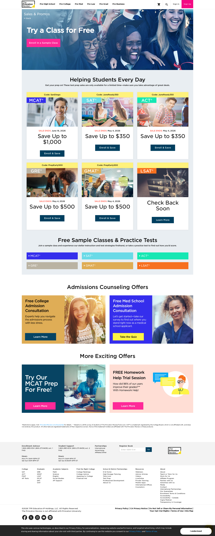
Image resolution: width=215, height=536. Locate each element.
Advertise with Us (167, 483)
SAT (23, 472)
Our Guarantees (166, 491)
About (162, 472)
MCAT (39, 478)
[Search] (167, 4)
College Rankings (83, 472)
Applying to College (85, 476)
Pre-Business (118, 4)
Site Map (189, 511)
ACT (23, 474)
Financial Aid (82, 478)
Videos (138, 476)
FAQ (23, 450)
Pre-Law (91, 4)
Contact (163, 487)
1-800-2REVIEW (37, 448)
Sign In (176, 4)
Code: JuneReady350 (107, 95)
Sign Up (187, 4)
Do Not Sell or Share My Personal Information (170, 508)
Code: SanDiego (52, 95)
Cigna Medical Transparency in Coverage (170, 501)
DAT (38, 481)
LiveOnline (139, 478)
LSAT (39, 476)
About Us (107, 483)
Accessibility (165, 496)
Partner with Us (166, 481)
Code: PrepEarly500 (52, 165)
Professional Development (113, 481)
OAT (38, 483)
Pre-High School (47, 4)
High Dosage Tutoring (112, 474)
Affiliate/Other (101, 452)
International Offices (143, 485)
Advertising (99, 450)
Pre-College (64, 4)
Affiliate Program (167, 478)
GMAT (39, 474)
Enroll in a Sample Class (43, 43)
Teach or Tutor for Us (168, 474)
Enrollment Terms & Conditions (172, 493)
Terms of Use (151, 531)
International (100, 448)
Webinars (139, 472)
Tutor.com (107, 476)
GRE (38, 472)
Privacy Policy (135, 531)
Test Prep (107, 478)
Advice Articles (141, 474)
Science (56, 474)
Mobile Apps (140, 483)
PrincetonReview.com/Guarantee (52, 425)
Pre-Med (79, 4)
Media (162, 485)
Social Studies (58, 478)
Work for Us (165, 476)
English (56, 476)
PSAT (24, 476)
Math (55, 472)
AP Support (57, 481)
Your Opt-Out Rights (159, 511)
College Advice (83, 474)
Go (148, 449)
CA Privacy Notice (138, 508)
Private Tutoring (141, 481)
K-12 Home (107, 472)
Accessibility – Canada (169, 498)
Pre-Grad (103, 4)
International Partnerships (170, 489)
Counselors (140, 487)
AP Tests (25, 478)
